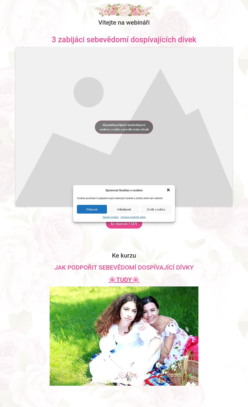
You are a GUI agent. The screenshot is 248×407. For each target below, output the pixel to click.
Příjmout (92, 209)
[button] (168, 190)
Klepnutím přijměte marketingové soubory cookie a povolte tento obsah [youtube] (124, 127)
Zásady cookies (110, 217)
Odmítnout (124, 209)
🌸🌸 (124, 279)
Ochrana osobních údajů (133, 217)
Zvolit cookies (156, 209)
